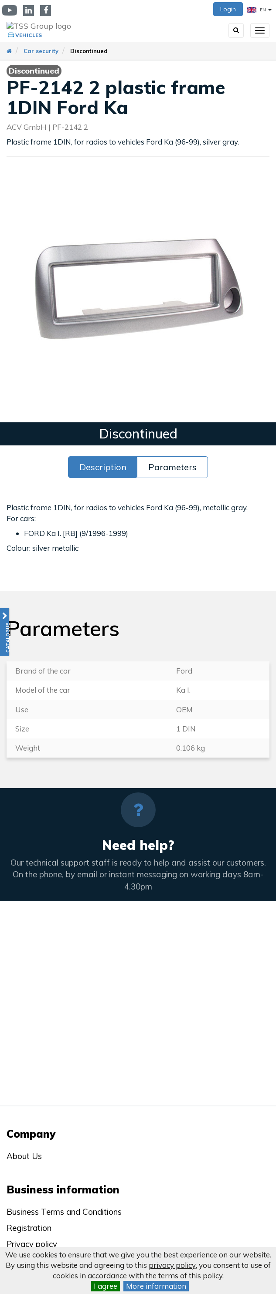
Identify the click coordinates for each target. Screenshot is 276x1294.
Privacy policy (32, 1244)
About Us (24, 1156)
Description (102, 467)
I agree (105, 1286)
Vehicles (28, 35)
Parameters (172, 467)
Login (228, 9)
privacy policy (172, 1265)
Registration (29, 1228)
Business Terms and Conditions (64, 1211)
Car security (41, 50)
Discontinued (89, 50)
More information (156, 1286)
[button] (4, 632)
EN (259, 10)
